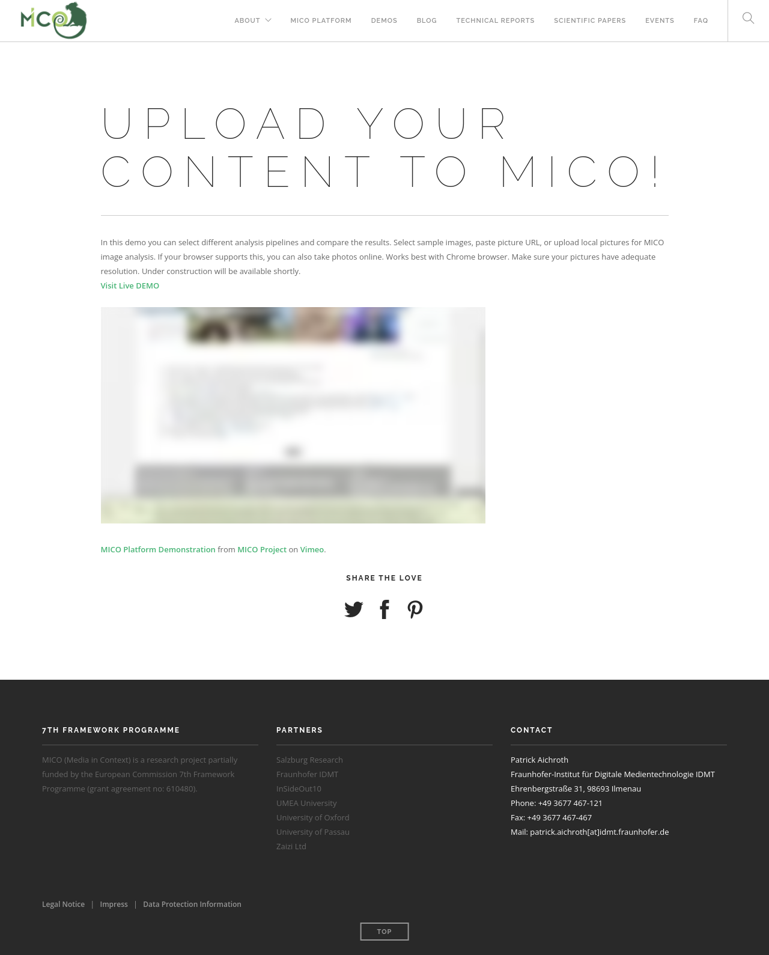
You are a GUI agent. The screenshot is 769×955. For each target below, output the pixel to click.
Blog (427, 21)
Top (384, 932)
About (247, 21)
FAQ (701, 21)
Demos (384, 21)
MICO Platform (321, 21)
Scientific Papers (590, 21)
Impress (114, 904)
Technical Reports (496, 21)
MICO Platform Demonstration (158, 549)
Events (660, 21)
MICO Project (262, 549)
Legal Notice (63, 904)
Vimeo (312, 549)
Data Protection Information (192, 904)
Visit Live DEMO (130, 285)
